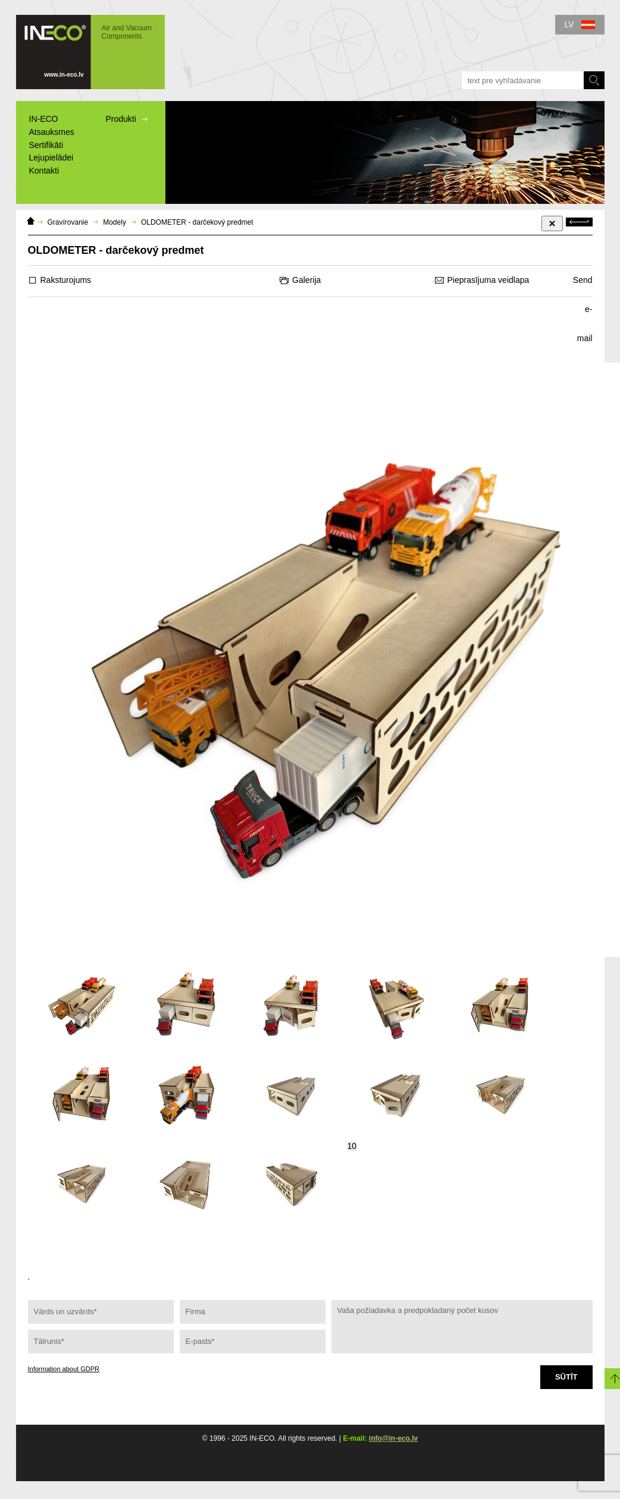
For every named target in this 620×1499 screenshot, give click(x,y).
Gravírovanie (68, 222)
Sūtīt (566, 1376)
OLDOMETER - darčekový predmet (197, 222)
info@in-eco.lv (393, 1438)
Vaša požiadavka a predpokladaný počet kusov (462, 1326)
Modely (114, 222)
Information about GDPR (63, 1368)
